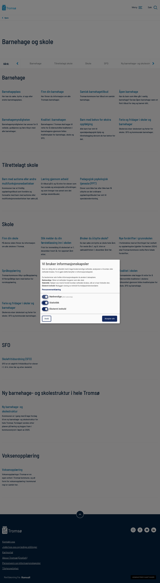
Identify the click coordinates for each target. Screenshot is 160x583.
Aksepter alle (110, 319)
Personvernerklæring (51, 289)
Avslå (46, 319)
